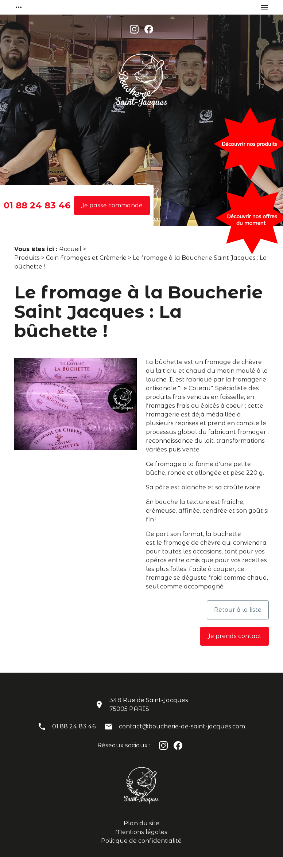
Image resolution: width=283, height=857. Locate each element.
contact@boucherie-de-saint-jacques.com (182, 726)
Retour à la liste (237, 609)
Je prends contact (234, 636)
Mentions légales (141, 832)
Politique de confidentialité (141, 840)
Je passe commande (112, 205)
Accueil (70, 249)
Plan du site (141, 823)
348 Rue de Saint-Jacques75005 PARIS (148, 704)
